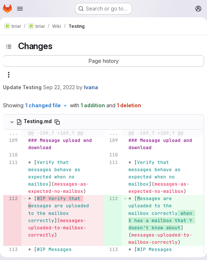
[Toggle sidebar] (8, 46)
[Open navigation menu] (20, 8)
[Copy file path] (57, 122)
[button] (103, 61)
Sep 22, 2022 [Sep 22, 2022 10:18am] (59, 87)
